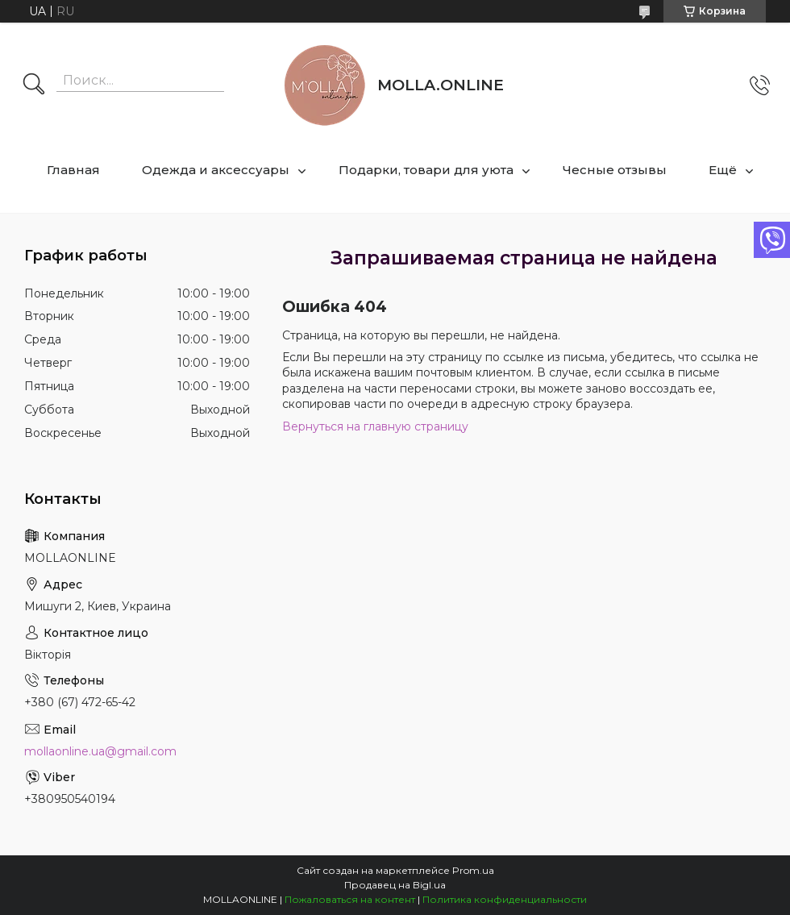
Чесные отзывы (615, 169)
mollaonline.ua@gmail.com (100, 751)
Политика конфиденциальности (504, 899)
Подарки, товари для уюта (426, 169)
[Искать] (34, 85)
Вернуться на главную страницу (375, 426)
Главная (73, 169)
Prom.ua (473, 870)
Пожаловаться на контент (350, 899)
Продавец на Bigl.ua (395, 885)
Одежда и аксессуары (215, 169)
